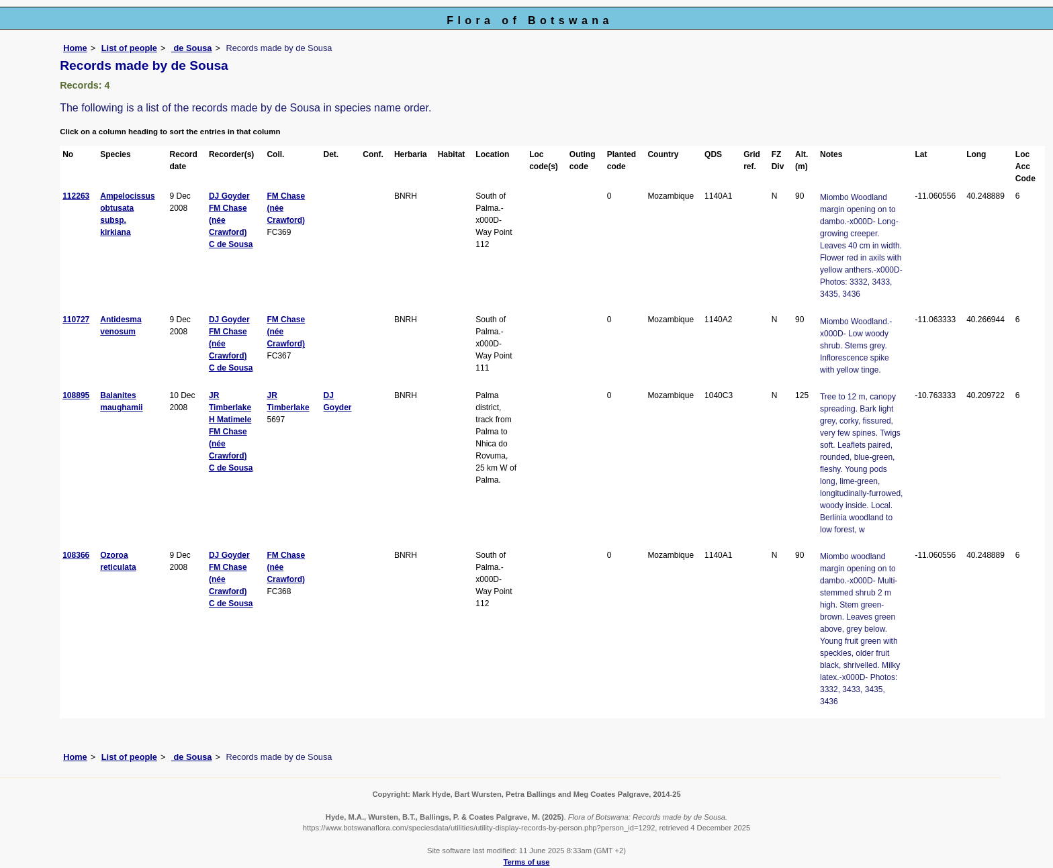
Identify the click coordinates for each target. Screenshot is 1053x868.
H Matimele (230, 419)
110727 (75, 319)
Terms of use (527, 862)
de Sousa (191, 48)
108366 (75, 555)
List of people (129, 48)
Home (75, 48)
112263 (75, 196)
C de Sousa (231, 244)
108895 (75, 395)
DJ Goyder (229, 196)
